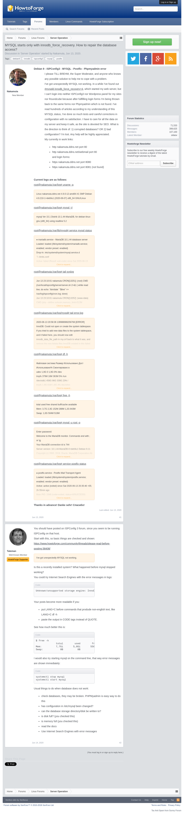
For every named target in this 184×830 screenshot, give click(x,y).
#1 (120, 517)
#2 (120, 743)
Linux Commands (74, 21)
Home (164, 800)
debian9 (16, 58)
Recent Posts (37, 29)
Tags (25, 21)
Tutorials (11, 21)
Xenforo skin (10, 800)
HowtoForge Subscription (102, 21)
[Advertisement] (152, 192)
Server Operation (30, 53)
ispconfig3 (38, 58)
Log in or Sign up (168, 2)
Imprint (155, 800)
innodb (26, 58)
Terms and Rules (158, 805)
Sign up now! (152, 41)
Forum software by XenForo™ (29, 805)
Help (146, 800)
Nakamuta (59, 53)
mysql (49, 58)
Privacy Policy (174, 805)
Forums (38, 21)
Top (172, 800)
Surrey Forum (175, 810)
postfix (58, 58)
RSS (178, 799)
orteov (174, 135)
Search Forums (17, 29)
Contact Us (136, 800)
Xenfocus (24, 800)
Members (53, 21)
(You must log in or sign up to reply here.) (105, 752)
